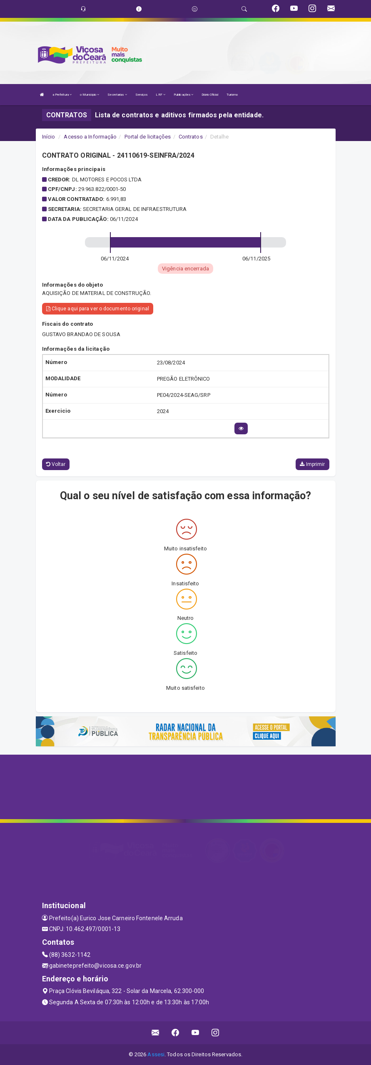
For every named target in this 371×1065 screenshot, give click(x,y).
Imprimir (312, 464)
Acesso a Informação (90, 137)
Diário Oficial (210, 95)
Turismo (232, 95)
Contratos (191, 137)
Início (48, 137)
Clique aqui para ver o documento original (97, 309)
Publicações (183, 95)
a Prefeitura (62, 95)
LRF (160, 95)
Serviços (141, 95)
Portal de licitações (147, 137)
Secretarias (117, 95)
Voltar (56, 464)
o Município (89, 95)
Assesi (155, 1054)
